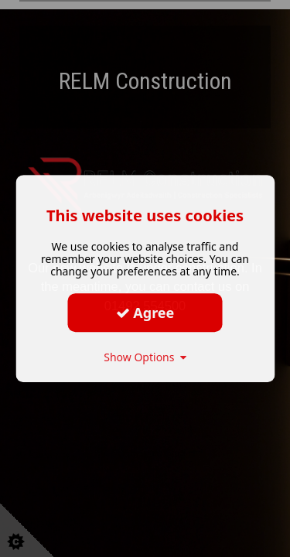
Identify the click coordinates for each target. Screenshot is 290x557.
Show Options (145, 357)
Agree (145, 312)
